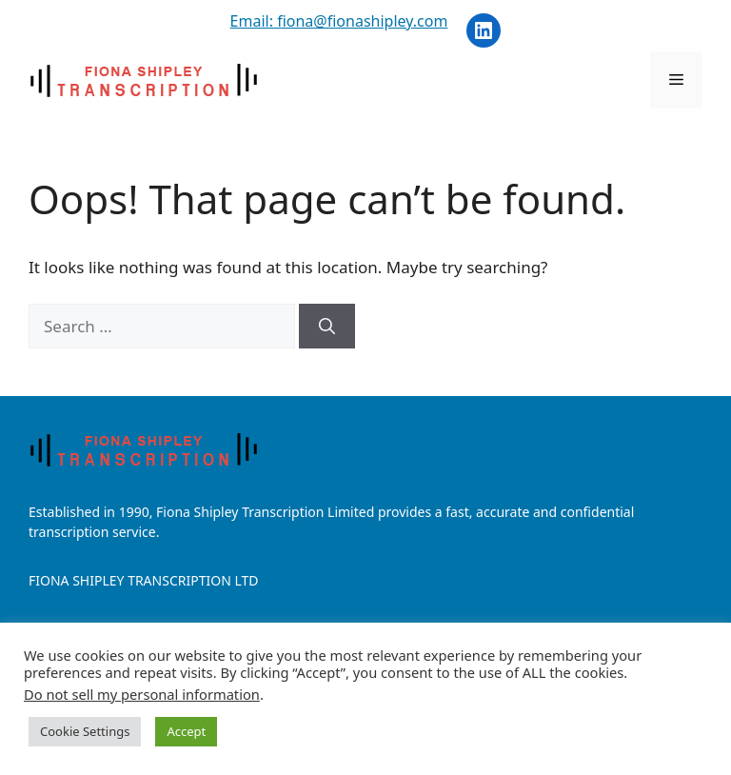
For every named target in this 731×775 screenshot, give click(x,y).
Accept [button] (186, 731)
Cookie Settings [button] (84, 731)
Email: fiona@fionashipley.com (339, 20)
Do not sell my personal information (142, 694)
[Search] (327, 326)
